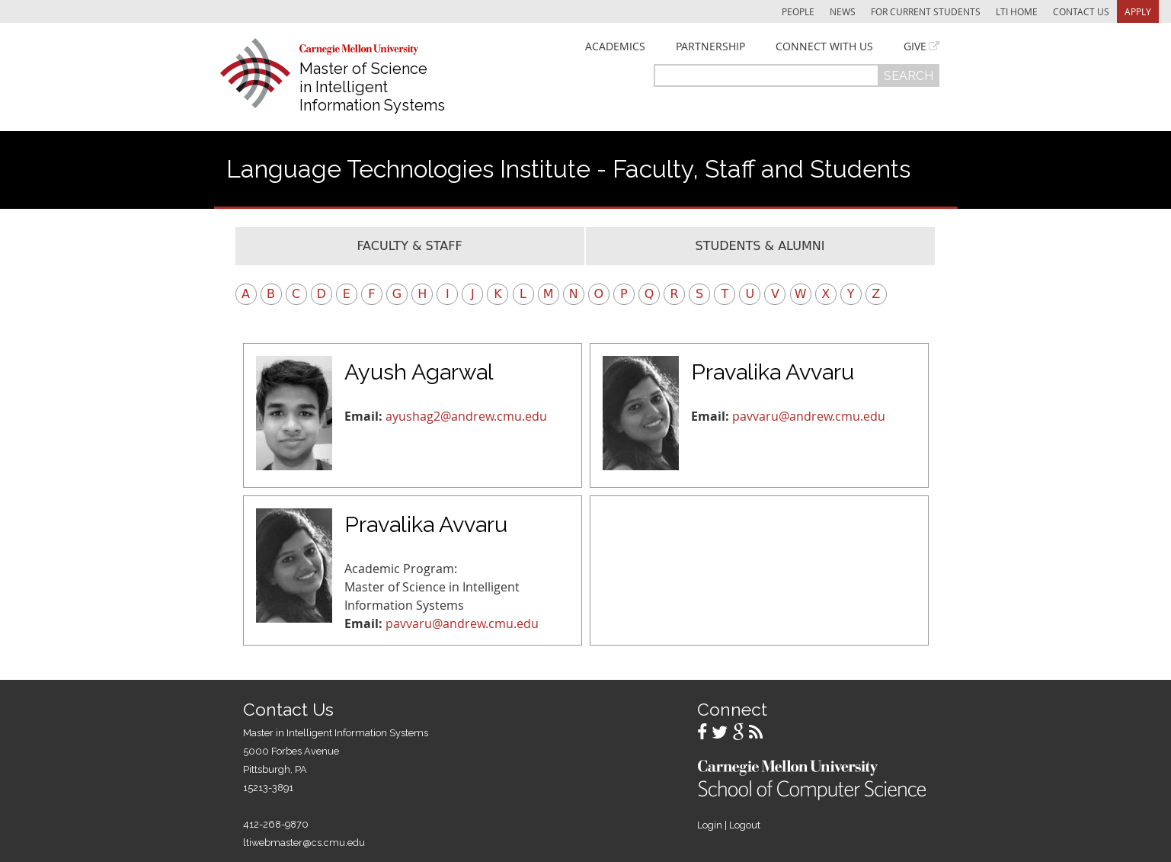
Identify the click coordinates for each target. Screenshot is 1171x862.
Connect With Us (824, 46)
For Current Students (926, 11)
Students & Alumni (760, 246)
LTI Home (1017, 11)
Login (709, 825)
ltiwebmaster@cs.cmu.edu (304, 842)
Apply (1138, 11)
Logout (744, 825)
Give (915, 46)
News (843, 11)
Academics (615, 46)
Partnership (710, 46)
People (798, 11)
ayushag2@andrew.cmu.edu (466, 416)
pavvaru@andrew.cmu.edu (808, 416)
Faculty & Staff (409, 246)
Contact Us (1081, 11)
